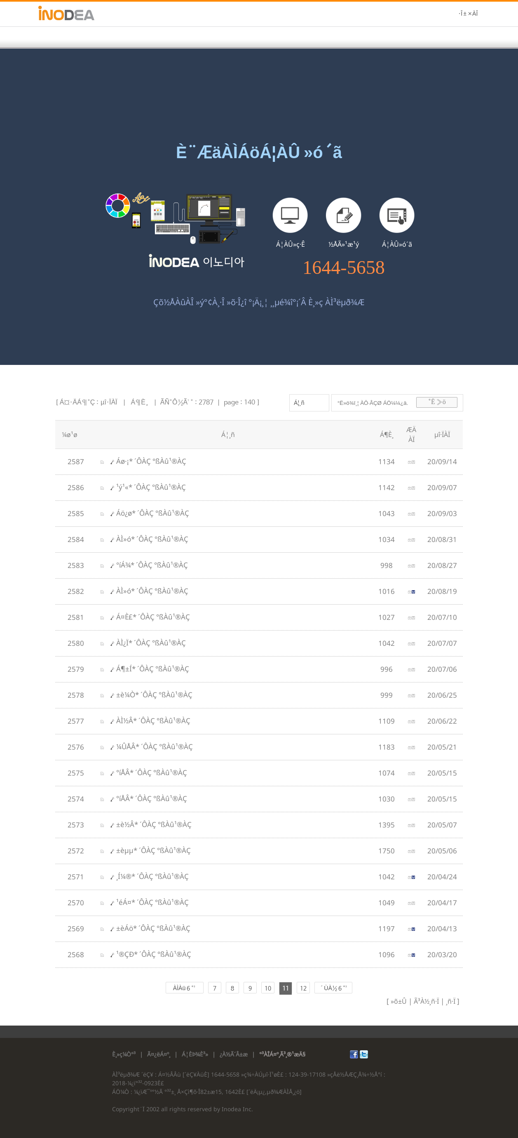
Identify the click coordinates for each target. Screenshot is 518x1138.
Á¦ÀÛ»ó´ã (397, 244)
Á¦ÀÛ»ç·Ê (290, 244)
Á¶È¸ (139, 403)
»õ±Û (399, 1001)
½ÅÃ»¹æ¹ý (343, 244)
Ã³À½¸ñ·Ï (425, 1001)
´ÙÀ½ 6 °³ (333, 988)
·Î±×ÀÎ (468, 14)
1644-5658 (343, 268)
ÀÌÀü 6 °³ (184, 988)
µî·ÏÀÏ (109, 403)
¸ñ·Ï (449, 1001)
